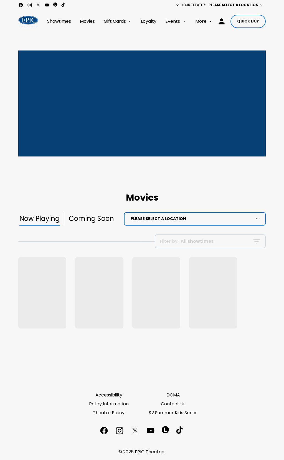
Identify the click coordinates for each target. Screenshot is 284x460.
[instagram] (29, 4)
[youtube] (47, 4)
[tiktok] (63, 4)
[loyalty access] (221, 21)
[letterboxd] (55, 4)
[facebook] (20, 4)
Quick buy (248, 21)
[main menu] (130, 21)
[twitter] (38, 4)
